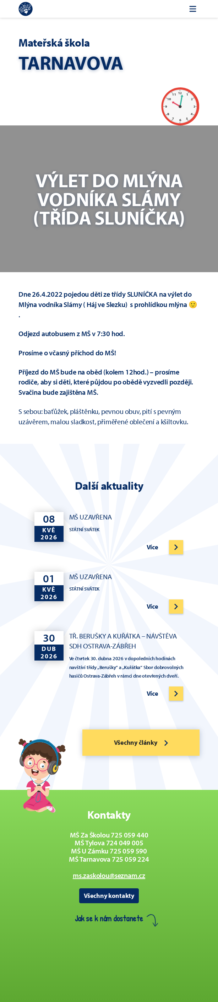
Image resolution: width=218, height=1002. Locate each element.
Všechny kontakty (109, 895)
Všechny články (141, 742)
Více (152, 547)
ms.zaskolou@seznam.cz (109, 875)
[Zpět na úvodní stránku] (25, 9)
